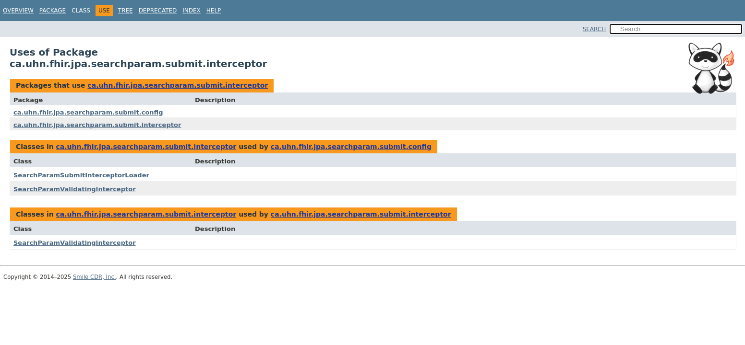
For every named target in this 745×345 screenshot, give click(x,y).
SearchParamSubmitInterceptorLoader (81, 175)
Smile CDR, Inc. (94, 277)
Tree (125, 10)
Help (213, 10)
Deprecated (158, 10)
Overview (18, 10)
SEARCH (594, 29)
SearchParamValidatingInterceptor (74, 189)
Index (191, 10)
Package (52, 10)
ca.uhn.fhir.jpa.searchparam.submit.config (88, 112)
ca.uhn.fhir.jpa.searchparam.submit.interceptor (177, 85)
